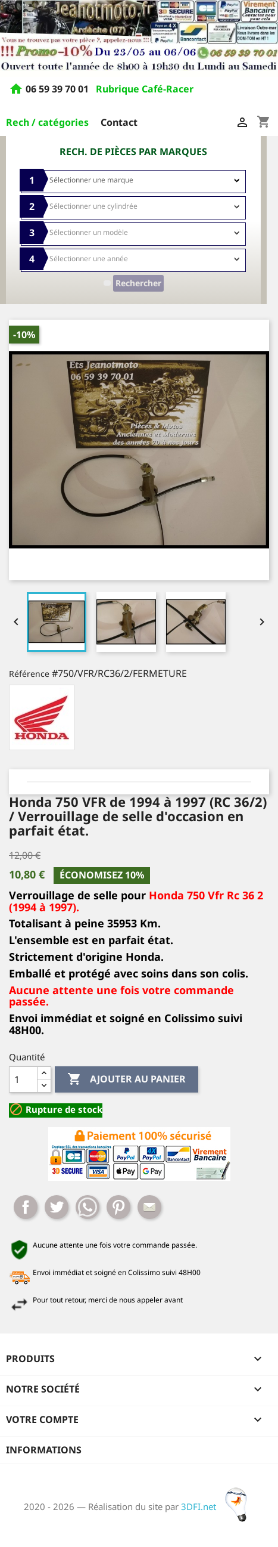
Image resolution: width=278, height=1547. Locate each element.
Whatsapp (87, 1207)
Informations (44, 1449)
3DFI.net (217, 1506)
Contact (119, 122)
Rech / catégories (47, 122)
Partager (26, 1207)
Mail (149, 1207)
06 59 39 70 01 (58, 88)
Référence (29, 673)
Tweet (56, 1207)
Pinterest (118, 1207)
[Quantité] (23, 1079)
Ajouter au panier (126, 1079)
